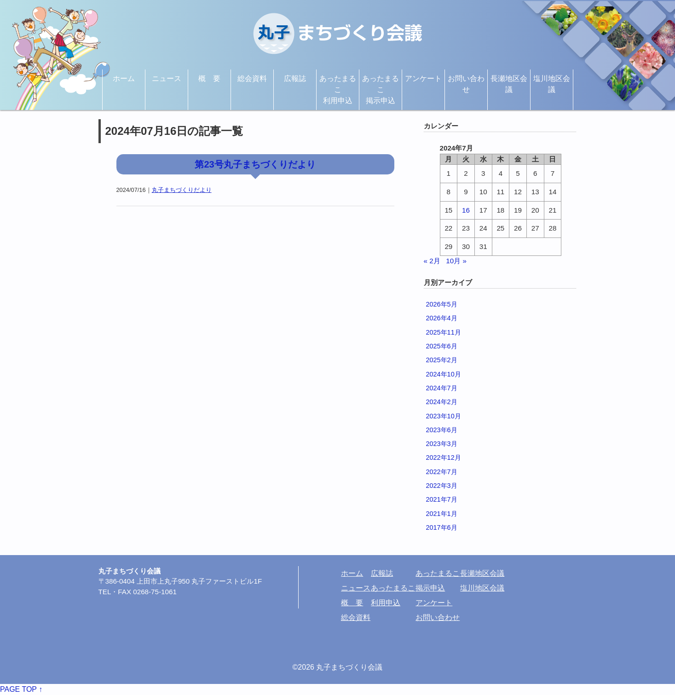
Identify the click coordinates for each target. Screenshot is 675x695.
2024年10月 (443, 374)
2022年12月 (443, 457)
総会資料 (252, 78)
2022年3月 (441, 485)
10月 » (456, 261)
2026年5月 (441, 304)
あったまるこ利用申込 (337, 89)
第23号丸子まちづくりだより (255, 164)
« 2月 (432, 261)
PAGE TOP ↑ (21, 689)
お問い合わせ (466, 84)
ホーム (124, 78)
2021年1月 (441, 513)
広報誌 (295, 78)
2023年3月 (441, 443)
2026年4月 (441, 318)
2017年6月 (441, 527)
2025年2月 (441, 360)
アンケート (423, 78)
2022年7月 (441, 471)
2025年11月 (443, 332)
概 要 (209, 78)
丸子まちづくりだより (182, 189)
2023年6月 (441, 430)
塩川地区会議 (551, 84)
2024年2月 (441, 401)
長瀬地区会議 (508, 84)
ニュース (166, 78)
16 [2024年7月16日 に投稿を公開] (466, 210)
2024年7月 (441, 388)
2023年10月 (443, 416)
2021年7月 (441, 499)
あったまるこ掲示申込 (380, 89)
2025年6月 (441, 346)
